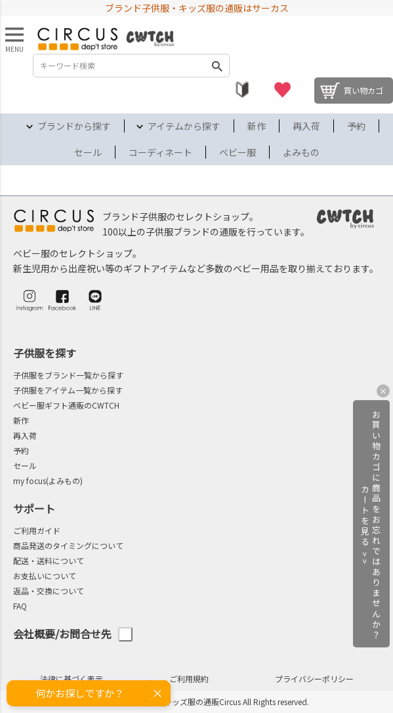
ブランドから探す (74, 125)
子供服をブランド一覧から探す (68, 374)
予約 (356, 125)
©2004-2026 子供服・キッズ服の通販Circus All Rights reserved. (196, 701)
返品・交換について (48, 590)
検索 (217, 65)
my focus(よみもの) (48, 480)
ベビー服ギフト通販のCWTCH (66, 405)
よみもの (301, 152)
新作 (256, 125)
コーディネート (160, 152)
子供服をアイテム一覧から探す (68, 390)
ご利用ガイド (36, 530)
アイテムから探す (184, 125)
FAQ (20, 605)
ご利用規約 (189, 678)
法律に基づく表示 (71, 678)
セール (88, 152)
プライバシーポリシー (314, 678)
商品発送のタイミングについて (68, 545)
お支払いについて (44, 575)
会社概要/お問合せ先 (73, 634)
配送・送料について (48, 560)
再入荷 (306, 125)
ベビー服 (237, 152)
